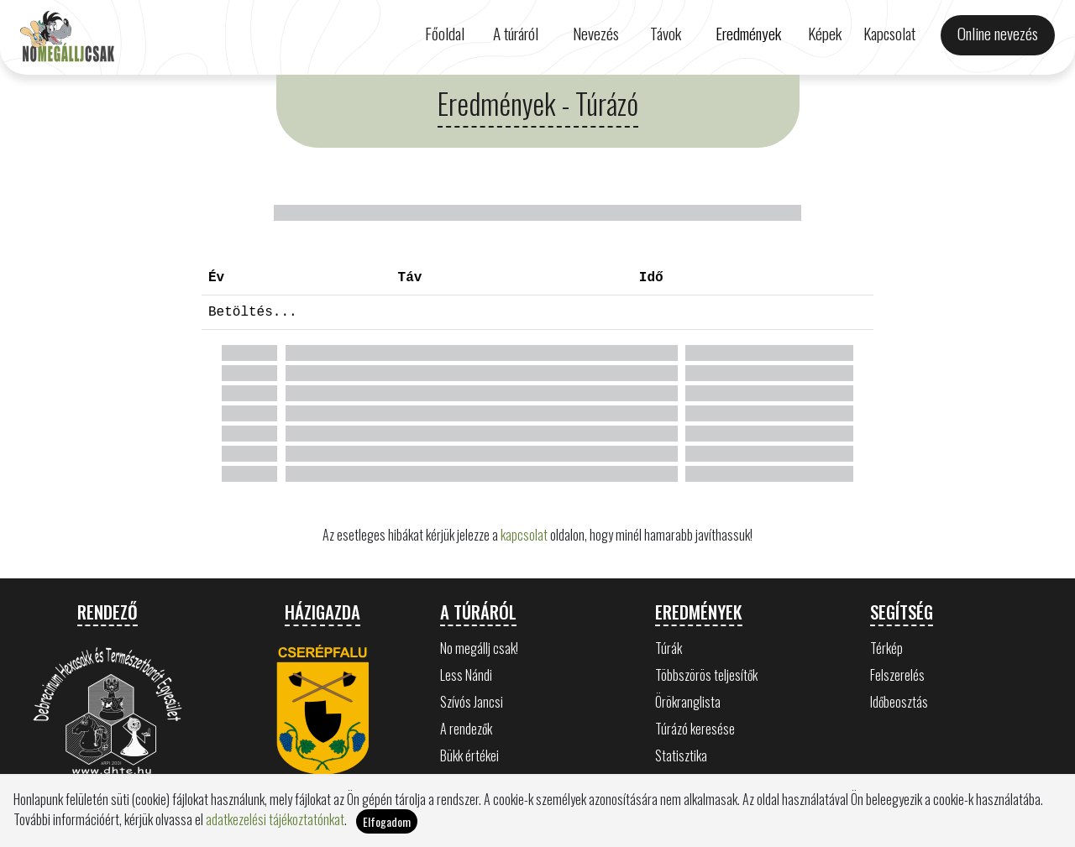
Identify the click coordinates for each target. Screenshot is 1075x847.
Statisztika (681, 755)
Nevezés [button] (596, 33)
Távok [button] (665, 33)
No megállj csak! (479, 648)
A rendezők (466, 729)
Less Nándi (466, 675)
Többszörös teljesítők (706, 675)
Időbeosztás (899, 702)
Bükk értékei (469, 755)
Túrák (668, 648)
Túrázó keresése (695, 729)
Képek (825, 33)
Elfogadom (387, 821)
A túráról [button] (515, 33)
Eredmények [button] (748, 33)
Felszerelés (897, 675)
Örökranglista (688, 702)
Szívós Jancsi (471, 702)
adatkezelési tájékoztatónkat (275, 819)
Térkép (886, 648)
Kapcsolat (889, 33)
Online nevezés (997, 33)
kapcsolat (524, 535)
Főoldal (444, 33)
